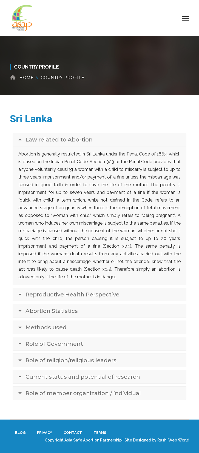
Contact (73, 433)
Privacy (44, 433)
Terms (99, 433)
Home (26, 77)
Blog (20, 433)
